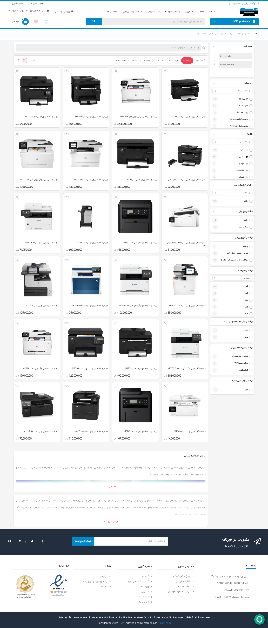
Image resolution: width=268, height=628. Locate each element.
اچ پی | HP (243, 99)
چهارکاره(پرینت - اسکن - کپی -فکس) (234, 260)
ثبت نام (58, 12)
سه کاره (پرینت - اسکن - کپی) (237, 253)
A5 (246, 300)
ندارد (246, 330)
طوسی (241, 163)
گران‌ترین (135, 60)
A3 (246, 293)
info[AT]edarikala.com (236, 590)
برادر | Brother (242, 112)
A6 (246, 307)
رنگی (246, 220)
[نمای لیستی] (18, 60)
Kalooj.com (164, 623)
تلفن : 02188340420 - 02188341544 (28, 12)
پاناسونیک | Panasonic (239, 126)
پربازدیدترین (173, 60)
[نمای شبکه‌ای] (24, 60)
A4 (246, 286)
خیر (246, 389)
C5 (246, 313)
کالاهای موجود (121, 60)
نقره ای (241, 177)
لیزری (246, 201)
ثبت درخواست (83, 541)
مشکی (241, 156)
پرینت (245, 246)
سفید (242, 150)
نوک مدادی (240, 170)
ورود (67, 12)
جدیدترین (159, 60)
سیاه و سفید (243, 227)
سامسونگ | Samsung (239, 119)
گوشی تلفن (243, 370)
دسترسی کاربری (16, 3)
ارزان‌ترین (147, 60)
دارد (246, 337)
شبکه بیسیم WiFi (241, 363)
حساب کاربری (37, 3)
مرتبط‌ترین (187, 60)
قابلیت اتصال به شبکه (240, 356)
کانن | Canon (242, 105)
